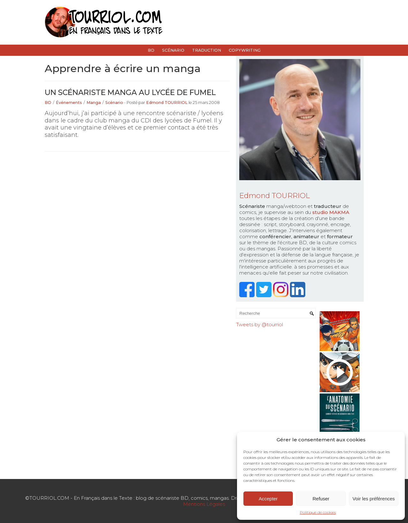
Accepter (268, 498)
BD (151, 50)
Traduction (206, 50)
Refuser (321, 498)
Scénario (173, 50)
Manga (93, 102)
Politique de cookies (318, 512)
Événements (69, 102)
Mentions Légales (204, 504)
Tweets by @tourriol (259, 324)
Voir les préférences (373, 498)
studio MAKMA (330, 212)
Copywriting (245, 50)
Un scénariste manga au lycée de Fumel (130, 92)
